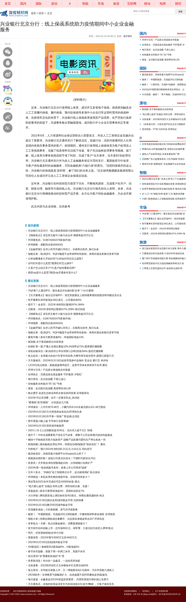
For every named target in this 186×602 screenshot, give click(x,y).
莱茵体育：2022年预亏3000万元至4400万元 (52, 537)
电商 (163, 3)
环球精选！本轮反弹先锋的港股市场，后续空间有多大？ (59, 477)
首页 (8, 3)
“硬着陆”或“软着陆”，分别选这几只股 (48, 402)
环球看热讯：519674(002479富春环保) (49, 240)
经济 (41, 13)
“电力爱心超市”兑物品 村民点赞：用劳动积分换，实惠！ (59, 486)
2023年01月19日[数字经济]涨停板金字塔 (50, 505)
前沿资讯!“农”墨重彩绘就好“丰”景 (46, 556)
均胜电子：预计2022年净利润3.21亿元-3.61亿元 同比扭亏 (60, 449)
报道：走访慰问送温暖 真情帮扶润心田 (49, 388)
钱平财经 (127, 36)
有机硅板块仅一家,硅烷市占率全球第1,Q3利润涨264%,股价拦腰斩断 (65, 351)
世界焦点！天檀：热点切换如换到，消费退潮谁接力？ (58, 523)
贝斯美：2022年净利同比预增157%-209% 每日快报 (56, 309)
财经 (178, 3)
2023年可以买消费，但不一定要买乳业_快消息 (54, 397)
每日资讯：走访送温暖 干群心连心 (47, 379)
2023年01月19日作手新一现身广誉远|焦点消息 (53, 416)
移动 (147, 3)
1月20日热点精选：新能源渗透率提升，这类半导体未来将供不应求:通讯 (67, 365)
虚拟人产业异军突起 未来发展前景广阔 (160, 154)
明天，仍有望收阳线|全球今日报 (45, 533)
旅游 (116, 3)
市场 (101, 3)
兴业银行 (42, 214)
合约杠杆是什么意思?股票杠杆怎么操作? (50, 263)
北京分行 (51, 214)
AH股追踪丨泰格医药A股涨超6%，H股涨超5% (53, 546)
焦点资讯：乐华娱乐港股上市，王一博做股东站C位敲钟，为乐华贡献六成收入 (71, 570)
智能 (85, 3)
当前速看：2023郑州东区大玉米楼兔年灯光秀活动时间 (58, 565)
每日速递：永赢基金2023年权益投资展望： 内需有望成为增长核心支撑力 (68, 579)
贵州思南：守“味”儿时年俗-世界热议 (159, 129)
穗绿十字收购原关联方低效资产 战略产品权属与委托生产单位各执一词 (67, 439)
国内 (23, 3)
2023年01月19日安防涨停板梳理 (46, 425)
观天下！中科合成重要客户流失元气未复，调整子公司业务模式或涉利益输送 (70, 435)
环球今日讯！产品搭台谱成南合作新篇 (49, 369)
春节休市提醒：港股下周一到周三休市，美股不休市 (56, 551)
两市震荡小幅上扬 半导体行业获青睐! (48, 421)
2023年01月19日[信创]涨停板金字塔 (48, 542)
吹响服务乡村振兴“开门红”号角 (45, 383)
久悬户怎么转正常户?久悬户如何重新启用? (51, 268)
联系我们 (146, 591)
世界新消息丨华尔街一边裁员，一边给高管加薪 (54, 560)
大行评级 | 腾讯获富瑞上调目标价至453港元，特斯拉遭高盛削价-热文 (66, 495)
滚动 (54, 3)
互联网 (131, 3)
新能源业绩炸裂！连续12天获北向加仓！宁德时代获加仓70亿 (62, 458)
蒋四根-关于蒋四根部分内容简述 (46, 342)
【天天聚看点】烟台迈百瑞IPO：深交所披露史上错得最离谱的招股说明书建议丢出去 (75, 295)
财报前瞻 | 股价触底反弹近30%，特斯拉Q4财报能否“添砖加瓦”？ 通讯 (66, 444)
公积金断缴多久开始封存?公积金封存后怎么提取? (55, 258)
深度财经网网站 (130, 591)
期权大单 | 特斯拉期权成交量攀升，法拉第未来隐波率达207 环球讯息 (66, 519)
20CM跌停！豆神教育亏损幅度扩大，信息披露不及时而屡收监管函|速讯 (67, 574)
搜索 (180, 11)
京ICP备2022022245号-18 (169, 594)
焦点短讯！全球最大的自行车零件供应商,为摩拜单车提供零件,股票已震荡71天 (71, 355)
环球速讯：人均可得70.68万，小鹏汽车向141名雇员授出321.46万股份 (67, 407)
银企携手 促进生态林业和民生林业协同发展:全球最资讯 (58, 393)
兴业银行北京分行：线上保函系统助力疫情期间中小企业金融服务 (64, 230)
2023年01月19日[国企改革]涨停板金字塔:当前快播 (55, 500)
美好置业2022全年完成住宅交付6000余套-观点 (54, 481)
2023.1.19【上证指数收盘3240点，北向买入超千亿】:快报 (60, 430)
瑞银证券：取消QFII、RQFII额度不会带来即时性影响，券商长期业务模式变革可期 (73, 254)
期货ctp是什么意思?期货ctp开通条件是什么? (52, 272)
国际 (39, 3)
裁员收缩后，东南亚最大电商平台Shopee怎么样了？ (57, 453)
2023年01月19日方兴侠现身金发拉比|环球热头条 (55, 411)
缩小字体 (7, 128)
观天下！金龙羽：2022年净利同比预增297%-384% (56, 304)
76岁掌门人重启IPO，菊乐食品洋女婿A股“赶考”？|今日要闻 (61, 290)
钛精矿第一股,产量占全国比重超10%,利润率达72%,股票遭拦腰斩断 (65, 346)
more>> (181, 33)
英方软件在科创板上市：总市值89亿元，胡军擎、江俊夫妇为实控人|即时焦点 (70, 528)
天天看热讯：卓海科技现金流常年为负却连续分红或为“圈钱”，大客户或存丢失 (71, 584)
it (70, 3)
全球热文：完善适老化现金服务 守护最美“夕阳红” (55, 374)
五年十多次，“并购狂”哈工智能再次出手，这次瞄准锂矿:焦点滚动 (64, 472)
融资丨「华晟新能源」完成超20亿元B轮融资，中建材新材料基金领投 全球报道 (71, 514)
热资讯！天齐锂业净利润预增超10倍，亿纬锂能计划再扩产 (60, 463)
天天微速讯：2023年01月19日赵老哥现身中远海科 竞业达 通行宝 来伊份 (68, 360)
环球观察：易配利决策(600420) (45, 244)
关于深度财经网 (161, 591)
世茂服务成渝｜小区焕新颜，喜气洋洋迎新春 (53, 509)
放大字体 (7, 116)
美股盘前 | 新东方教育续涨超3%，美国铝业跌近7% (56, 491)
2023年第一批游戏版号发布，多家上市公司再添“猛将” (57, 467)
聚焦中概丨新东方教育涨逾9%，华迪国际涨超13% (56, 337)
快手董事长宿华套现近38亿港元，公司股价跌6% (55, 300)
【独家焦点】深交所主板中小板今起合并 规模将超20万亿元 (60, 235)
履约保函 (58, 214)
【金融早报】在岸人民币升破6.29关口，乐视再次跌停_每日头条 (63, 249)
